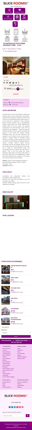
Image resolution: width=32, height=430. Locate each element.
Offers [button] (17, 17)
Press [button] (4, 383)
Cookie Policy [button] (20, 385)
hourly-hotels (11, 49)
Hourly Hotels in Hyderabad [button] (7, 374)
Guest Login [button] (9, 10)
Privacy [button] (19, 383)
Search (16, 336)
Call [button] (15, 24)
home (4, 49)
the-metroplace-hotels (11, 51)
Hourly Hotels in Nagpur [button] (9, 377)
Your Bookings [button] (21, 353)
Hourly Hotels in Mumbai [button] (7, 359)
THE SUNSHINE (15, 308)
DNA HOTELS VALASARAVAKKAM (16, 318)
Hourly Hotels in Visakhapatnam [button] (7, 352)
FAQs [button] (18, 351)
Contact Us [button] (20, 350)
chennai (19, 49)
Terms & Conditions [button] (22, 382)
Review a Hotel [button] (21, 358)
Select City (4, 330)
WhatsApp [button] (24, 17)
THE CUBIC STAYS (15, 288)
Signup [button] (19, 355)
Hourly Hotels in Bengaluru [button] (7, 366)
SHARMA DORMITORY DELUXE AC (18, 266)
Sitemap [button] (19, 387)
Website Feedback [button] (22, 356)
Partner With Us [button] (6, 382)
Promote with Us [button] (7, 387)
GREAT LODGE (14, 277)
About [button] (18, 348)
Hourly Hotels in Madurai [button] (7, 356)
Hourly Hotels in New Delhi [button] (8, 371)
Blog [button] (4, 385)
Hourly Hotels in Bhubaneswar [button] (7, 362)
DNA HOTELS (14, 298)
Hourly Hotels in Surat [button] (8, 368)
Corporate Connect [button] (19, 10)
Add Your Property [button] (8, 17)
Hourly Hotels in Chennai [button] (7, 349)
